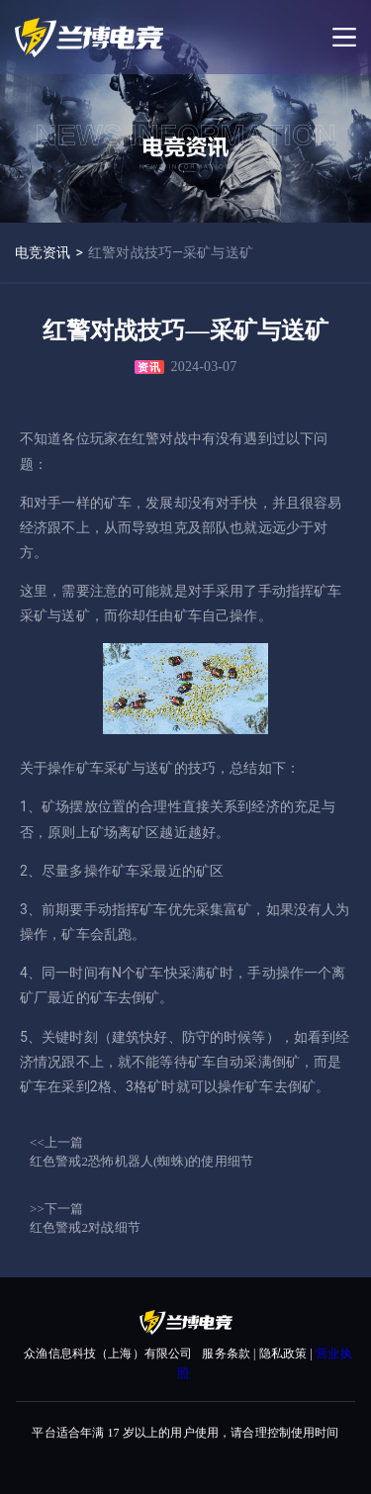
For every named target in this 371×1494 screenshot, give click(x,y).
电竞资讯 (43, 252)
